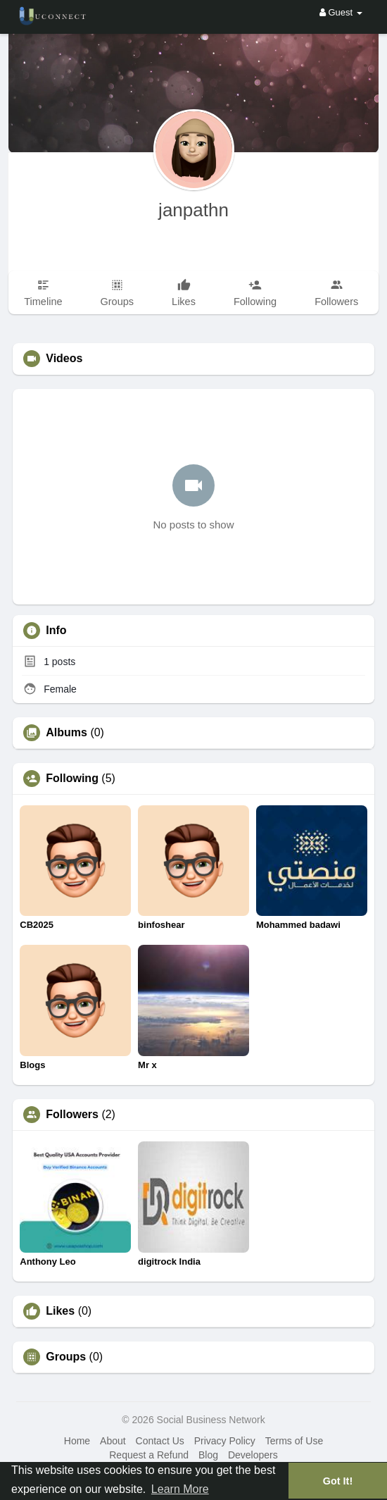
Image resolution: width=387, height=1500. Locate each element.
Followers (72, 1114)
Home (77, 1440)
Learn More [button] (180, 1489)
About (113, 1440)
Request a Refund (149, 1455)
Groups (66, 1357)
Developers (253, 1455)
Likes (60, 1311)
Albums (66, 732)
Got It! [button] (338, 1481)
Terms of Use (294, 1440)
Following (72, 778)
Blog (208, 1455)
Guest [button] (340, 12)
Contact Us (160, 1440)
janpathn (193, 210)
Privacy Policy (224, 1440)
